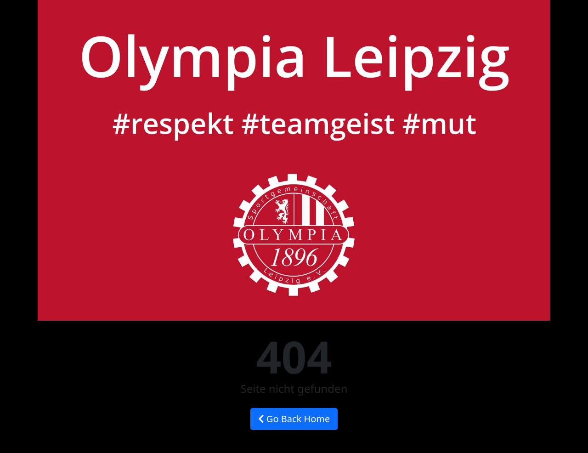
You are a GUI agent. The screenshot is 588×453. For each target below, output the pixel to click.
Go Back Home (294, 419)
